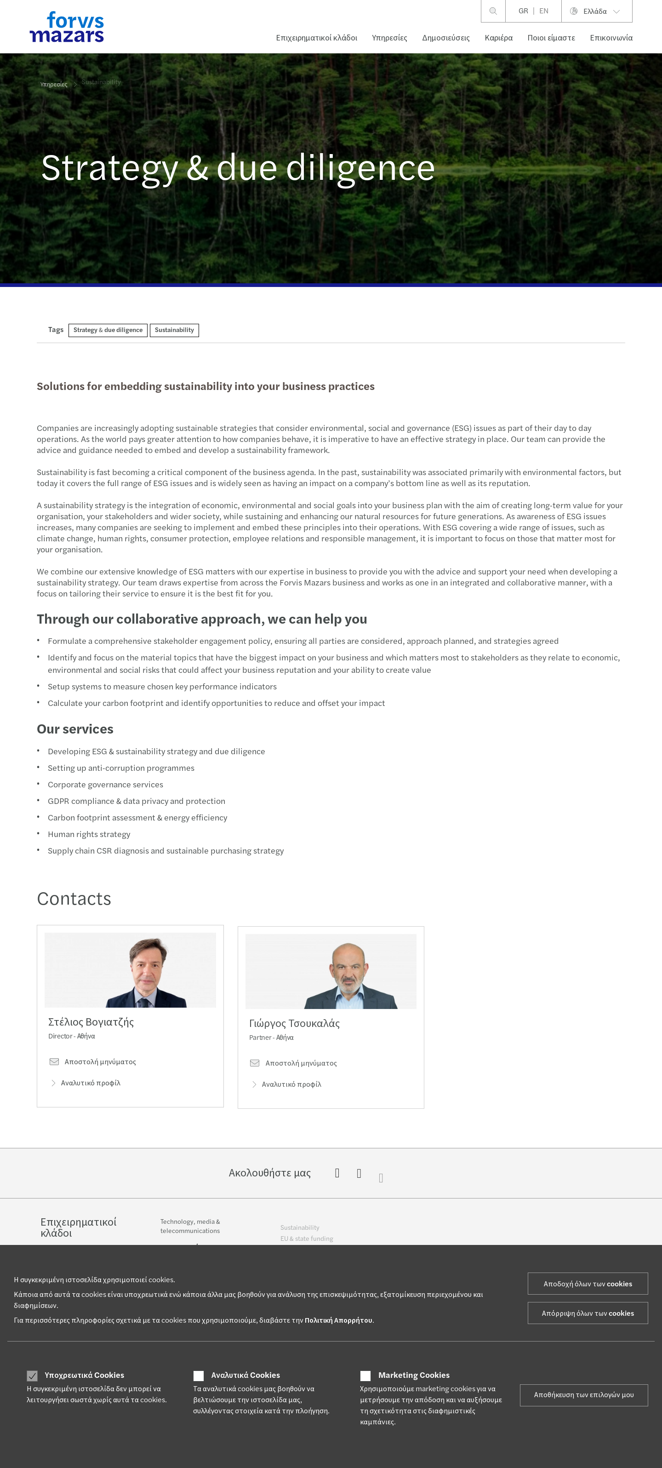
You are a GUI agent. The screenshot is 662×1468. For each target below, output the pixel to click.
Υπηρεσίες (389, 38)
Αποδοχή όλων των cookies (588, 1284)
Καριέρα (499, 38)
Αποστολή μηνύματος (92, 1065)
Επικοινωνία (611, 38)
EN (543, 11)
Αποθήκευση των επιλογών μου (584, 1395)
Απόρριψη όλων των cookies (588, 1313)
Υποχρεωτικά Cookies (84, 1375)
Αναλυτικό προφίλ (84, 1086)
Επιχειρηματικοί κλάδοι (316, 38)
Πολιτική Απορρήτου (338, 1320)
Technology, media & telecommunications (190, 1233)
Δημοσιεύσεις (446, 38)
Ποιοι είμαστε (551, 38)
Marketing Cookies (414, 1375)
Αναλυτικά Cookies (245, 1375)
